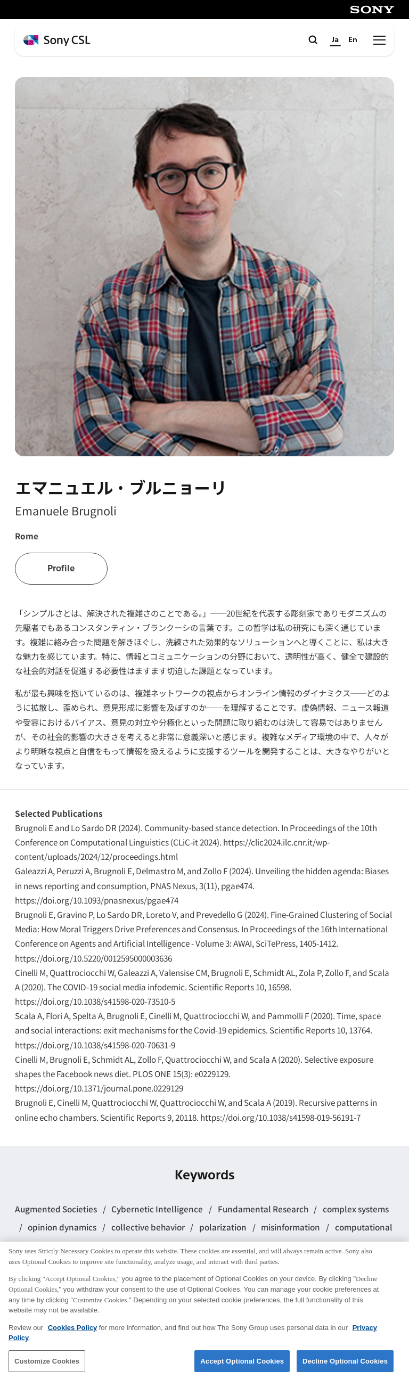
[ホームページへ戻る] (57, 40)
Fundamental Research (264, 1208)
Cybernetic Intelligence (157, 1208)
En (352, 40)
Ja (335, 40)
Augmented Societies (57, 1208)
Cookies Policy (72, 1332)
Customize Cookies (46, 1366)
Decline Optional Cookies (345, 1366)
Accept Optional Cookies (242, 1366)
